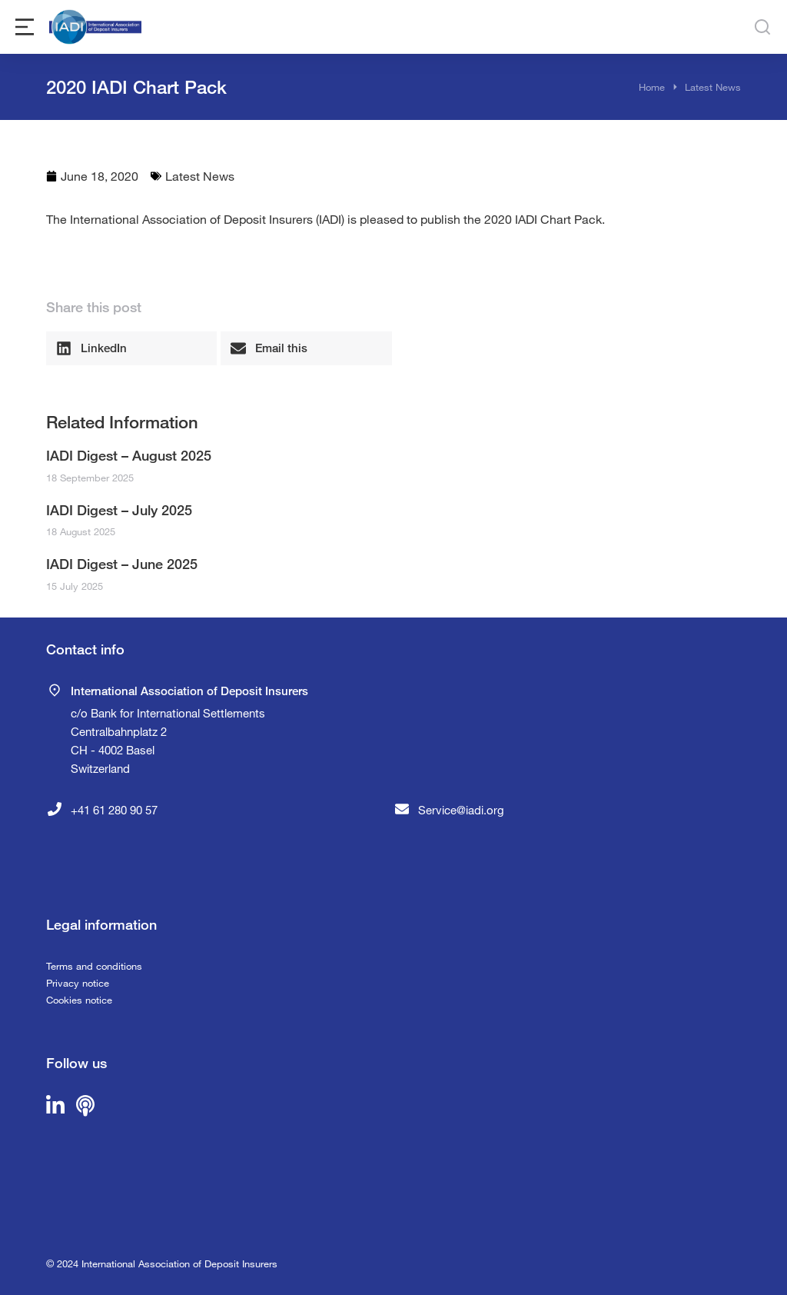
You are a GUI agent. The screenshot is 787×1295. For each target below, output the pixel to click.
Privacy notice (77, 983)
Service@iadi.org (461, 810)
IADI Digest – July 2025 (119, 509)
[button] (131, 348)
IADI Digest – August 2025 (128, 455)
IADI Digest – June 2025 (122, 563)
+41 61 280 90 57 (114, 810)
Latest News (199, 175)
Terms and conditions (94, 966)
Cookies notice (79, 1000)
